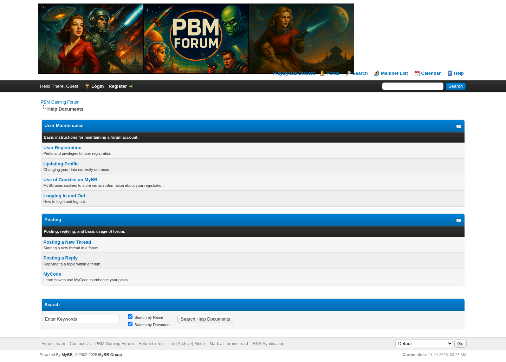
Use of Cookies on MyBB (71, 179)
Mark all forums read (229, 343)
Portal (332, 73)
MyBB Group (110, 355)
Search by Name (145, 317)
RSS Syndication (268, 343)
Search (360, 73)
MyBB (66, 355)
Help (459, 73)
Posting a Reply (61, 258)
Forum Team (53, 343)
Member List (394, 73)
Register (118, 86)
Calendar (431, 73)
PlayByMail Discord (294, 73)
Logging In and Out (64, 195)
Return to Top (151, 343)
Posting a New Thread (67, 242)
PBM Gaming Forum (60, 102)
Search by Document (149, 325)
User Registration (63, 147)
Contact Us (80, 343)
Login (97, 86)
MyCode (52, 274)
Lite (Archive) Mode (186, 343)
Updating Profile (61, 163)
